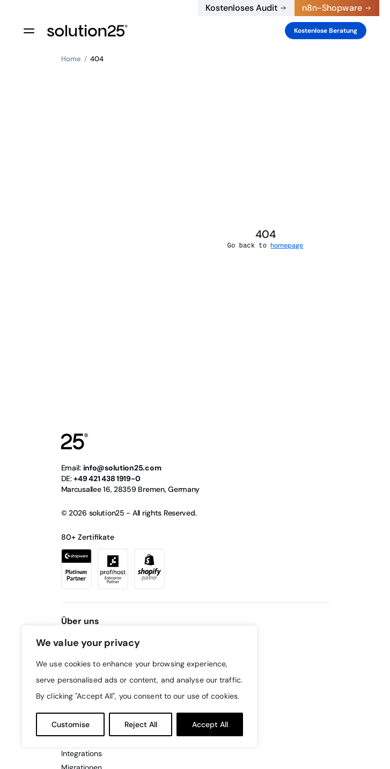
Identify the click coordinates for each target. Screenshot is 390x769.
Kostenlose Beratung (325, 30)
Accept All (210, 724)
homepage (286, 245)
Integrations (81, 753)
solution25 (106, 513)
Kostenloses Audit (241, 7)
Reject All (140, 724)
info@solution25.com (122, 468)
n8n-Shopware (332, 7)
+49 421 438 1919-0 (185, 8)
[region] (139, 686)
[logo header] (87, 31)
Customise (70, 724)
